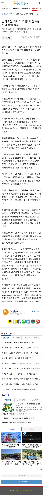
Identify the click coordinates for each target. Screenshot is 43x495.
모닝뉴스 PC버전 (21, 482)
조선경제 (36, 8)
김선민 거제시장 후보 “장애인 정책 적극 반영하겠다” (22, 379)
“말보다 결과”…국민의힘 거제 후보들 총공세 (19, 374)
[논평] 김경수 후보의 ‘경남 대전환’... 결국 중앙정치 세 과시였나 (22, 353)
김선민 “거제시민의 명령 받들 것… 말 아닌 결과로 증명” (22, 363)
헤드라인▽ (6, 14)
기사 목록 (22, 476)
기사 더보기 (36, 311)
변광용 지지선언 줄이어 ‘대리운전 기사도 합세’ (20, 384)
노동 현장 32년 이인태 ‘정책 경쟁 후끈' (17, 358)
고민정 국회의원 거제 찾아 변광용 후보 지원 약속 (21, 368)
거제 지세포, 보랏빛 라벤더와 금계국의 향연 (17, 418)
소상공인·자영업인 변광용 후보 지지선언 (18, 342)
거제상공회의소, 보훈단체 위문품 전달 (25, 14)
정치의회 (16, 8)
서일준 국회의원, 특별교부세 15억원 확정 (18, 389)
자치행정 (26, 8)
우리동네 (7, 400)
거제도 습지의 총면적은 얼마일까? (14, 414)
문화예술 (36, 338)
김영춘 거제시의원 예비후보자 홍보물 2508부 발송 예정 (22, 348)
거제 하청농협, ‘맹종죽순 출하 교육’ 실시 (16, 422)
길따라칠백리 (21, 400)
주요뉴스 (6, 8)
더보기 (40, 469)
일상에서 (35, 400)
